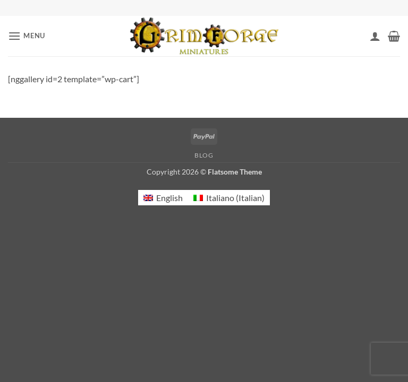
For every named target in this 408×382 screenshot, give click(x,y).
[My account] (375, 36)
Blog (203, 155)
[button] (26, 36)
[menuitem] (163, 197)
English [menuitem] (169, 198)
